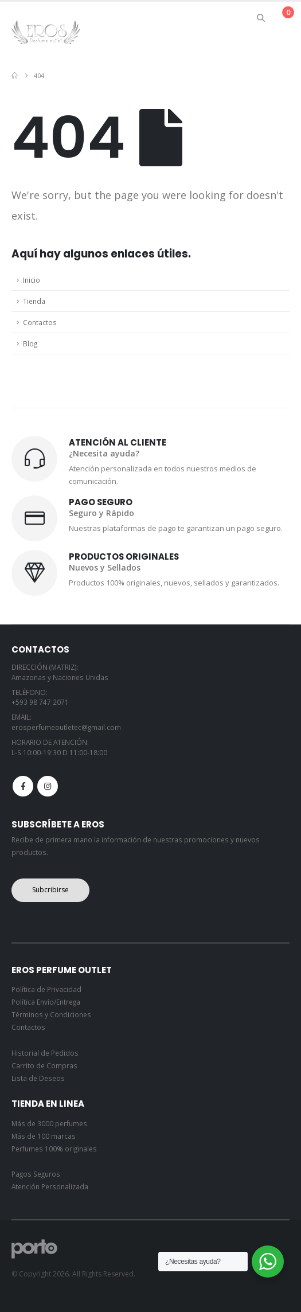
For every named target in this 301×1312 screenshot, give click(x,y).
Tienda (34, 301)
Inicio (31, 279)
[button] (261, 17)
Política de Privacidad (46, 989)
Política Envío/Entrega (45, 1001)
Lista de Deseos (38, 1078)
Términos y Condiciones (51, 1014)
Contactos (40, 322)
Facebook (23, 786)
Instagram (47, 786)
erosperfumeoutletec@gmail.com (66, 727)
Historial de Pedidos (45, 1052)
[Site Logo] (45, 31)
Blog (30, 343)
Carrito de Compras (44, 1065)
